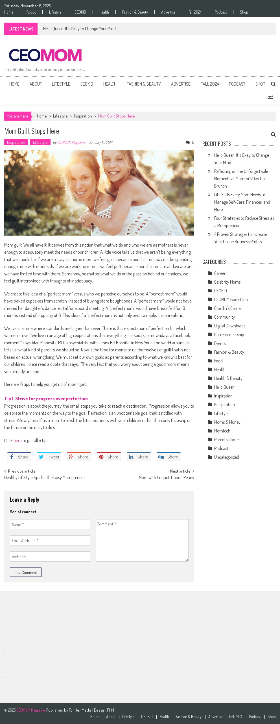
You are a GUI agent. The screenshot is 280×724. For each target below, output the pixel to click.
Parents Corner (227, 439)
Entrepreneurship (229, 334)
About (31, 12)
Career (220, 273)
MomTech (222, 431)
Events (220, 343)
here (18, 440)
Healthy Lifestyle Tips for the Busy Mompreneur (44, 478)
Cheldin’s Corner (228, 308)
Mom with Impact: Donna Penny (166, 478)
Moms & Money (227, 422)
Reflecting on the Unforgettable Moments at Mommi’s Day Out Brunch (241, 178)
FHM (110, 710)
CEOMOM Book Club (231, 299)
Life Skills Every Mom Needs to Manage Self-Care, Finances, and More (242, 202)
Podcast (221, 12)
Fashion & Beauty (135, 12)
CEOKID (80, 12)
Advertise (168, 12)
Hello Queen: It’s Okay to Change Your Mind (79, 28)
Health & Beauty (228, 378)
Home (8, 12)
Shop (244, 12)
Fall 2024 (195, 12)
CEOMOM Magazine (71, 142)
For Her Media (80, 710)
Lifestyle (55, 12)
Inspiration (83, 116)
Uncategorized (226, 457)
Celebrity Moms (227, 282)
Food (218, 361)
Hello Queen (224, 387)
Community (224, 317)
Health (104, 12)
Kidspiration (224, 404)
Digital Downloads (229, 326)
